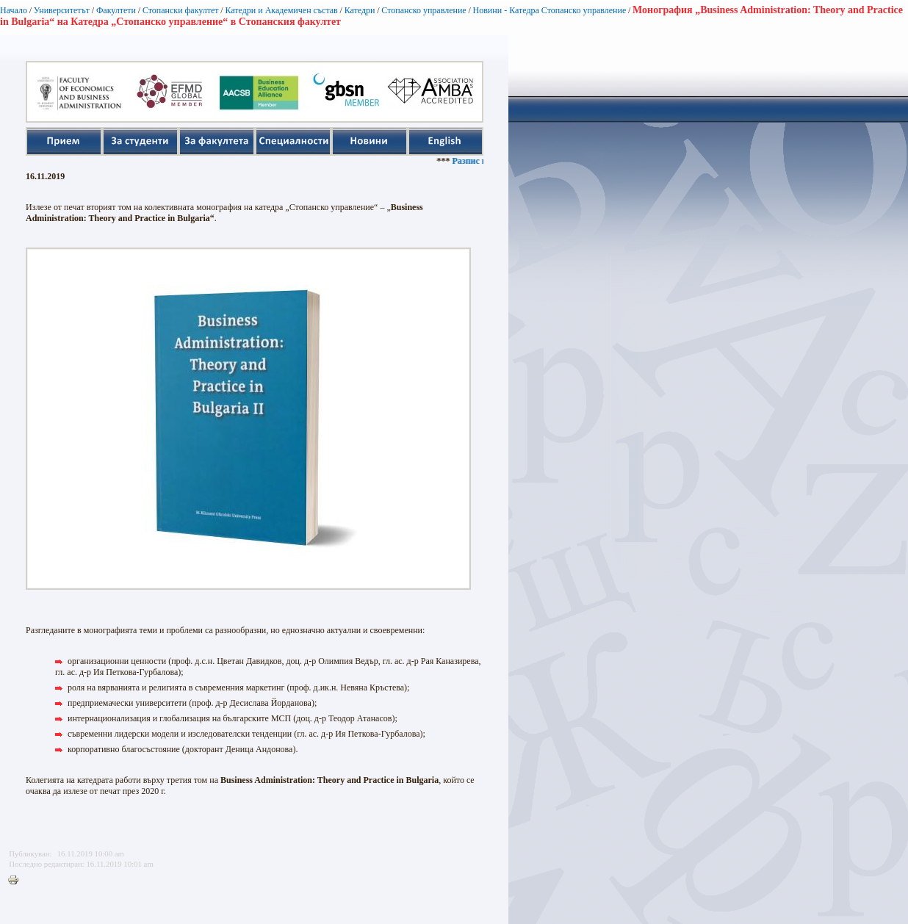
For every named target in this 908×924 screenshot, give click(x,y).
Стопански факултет (181, 10)
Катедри (360, 10)
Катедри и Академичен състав (281, 10)
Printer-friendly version (16, 880)
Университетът (62, 10)
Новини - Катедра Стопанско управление (550, 10)
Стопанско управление (423, 10)
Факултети (116, 10)
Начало (13, 10)
